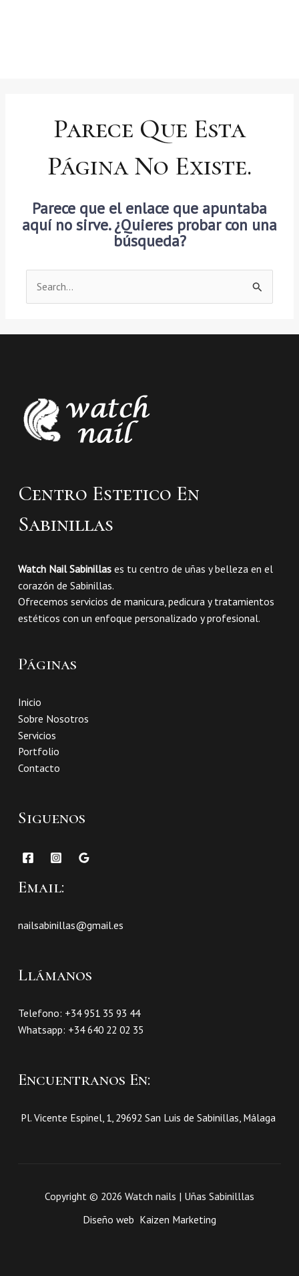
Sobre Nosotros (53, 718)
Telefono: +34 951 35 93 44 (79, 1013)
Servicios (37, 735)
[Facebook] (28, 858)
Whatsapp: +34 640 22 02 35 (80, 1029)
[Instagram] (56, 858)
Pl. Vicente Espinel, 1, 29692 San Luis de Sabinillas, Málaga (147, 1117)
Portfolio (38, 751)
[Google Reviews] (84, 858)
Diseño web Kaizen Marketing (149, 1219)
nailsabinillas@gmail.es (70, 925)
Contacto (39, 768)
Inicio (29, 702)
